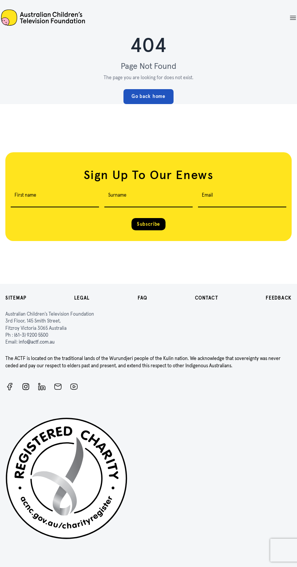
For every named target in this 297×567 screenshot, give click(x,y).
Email (207, 195)
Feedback (279, 298)
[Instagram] (26, 387)
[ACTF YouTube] (74, 387)
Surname (117, 195)
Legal (82, 298)
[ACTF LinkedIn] (42, 387)
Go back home (148, 96)
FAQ (142, 298)
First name (25, 195)
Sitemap (15, 298)
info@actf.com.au (37, 342)
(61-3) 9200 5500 (31, 335)
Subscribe (148, 224)
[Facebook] (10, 387)
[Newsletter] (58, 387)
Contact (206, 298)
